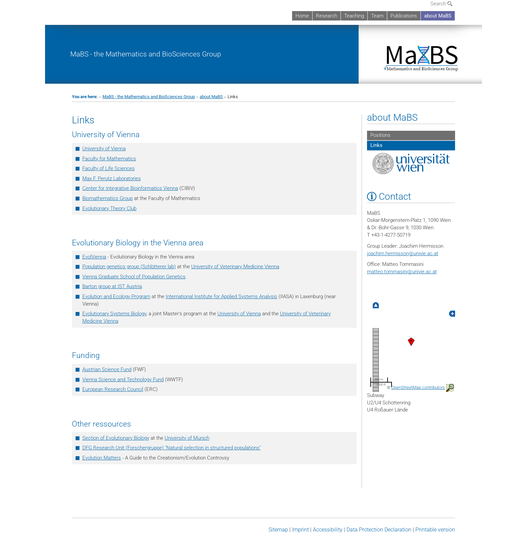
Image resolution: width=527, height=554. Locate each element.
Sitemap (278, 529)
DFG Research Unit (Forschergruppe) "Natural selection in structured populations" (171, 448)
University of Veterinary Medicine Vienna (235, 267)
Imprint (300, 529)
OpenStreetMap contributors (418, 387)
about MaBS (437, 16)
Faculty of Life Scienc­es (108, 168)
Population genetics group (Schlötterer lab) (129, 267)
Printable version (435, 529)
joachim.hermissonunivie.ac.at (402, 253)
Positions (380, 135)
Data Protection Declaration (379, 529)
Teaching (354, 16)
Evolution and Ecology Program (116, 296)
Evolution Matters (101, 458)
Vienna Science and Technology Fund (123, 380)
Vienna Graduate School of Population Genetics (134, 277)
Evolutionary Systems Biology (114, 314)
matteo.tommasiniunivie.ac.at (402, 272)
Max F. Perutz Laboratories (111, 178)
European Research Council (112, 389)
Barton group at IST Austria (112, 286)
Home (302, 16)
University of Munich (187, 438)
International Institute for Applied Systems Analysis (221, 296)
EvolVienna (94, 257)
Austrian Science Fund (106, 369)
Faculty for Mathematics (109, 159)
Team (377, 16)
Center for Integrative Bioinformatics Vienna (130, 188)
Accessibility (327, 529)
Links (376, 145)
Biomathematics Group (107, 198)
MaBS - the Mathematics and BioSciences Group (145, 54)
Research (326, 16)
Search (441, 4)
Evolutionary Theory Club (109, 208)
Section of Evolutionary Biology (115, 438)
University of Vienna (104, 149)
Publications (404, 16)
